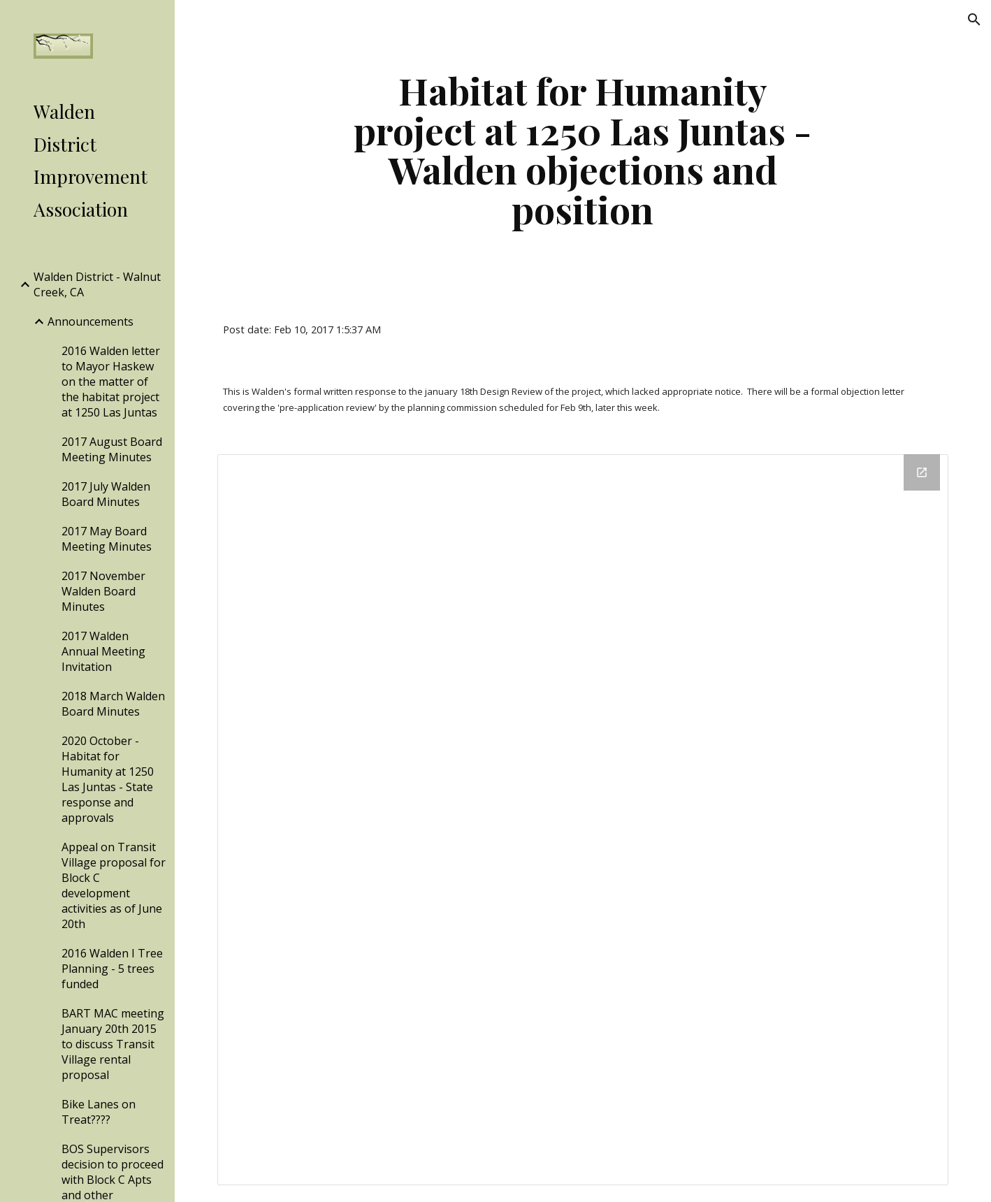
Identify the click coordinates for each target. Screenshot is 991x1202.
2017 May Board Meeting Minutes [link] (107, 538)
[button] (974, 19)
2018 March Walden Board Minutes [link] (113, 703)
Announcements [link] (90, 321)
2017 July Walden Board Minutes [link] (106, 494)
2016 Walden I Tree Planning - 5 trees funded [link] (112, 969)
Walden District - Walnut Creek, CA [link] (97, 284)
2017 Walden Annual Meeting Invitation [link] (103, 651)
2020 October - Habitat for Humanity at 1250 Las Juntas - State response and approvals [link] (108, 779)
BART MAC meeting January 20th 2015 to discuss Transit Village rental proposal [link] (113, 1044)
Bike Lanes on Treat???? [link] (99, 1111)
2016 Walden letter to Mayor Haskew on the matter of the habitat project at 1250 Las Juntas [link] (111, 381)
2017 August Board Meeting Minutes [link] (112, 449)
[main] (582, 149)
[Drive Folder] (582, 819)
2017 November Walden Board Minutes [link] (103, 591)
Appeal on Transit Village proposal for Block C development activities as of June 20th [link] (114, 885)
